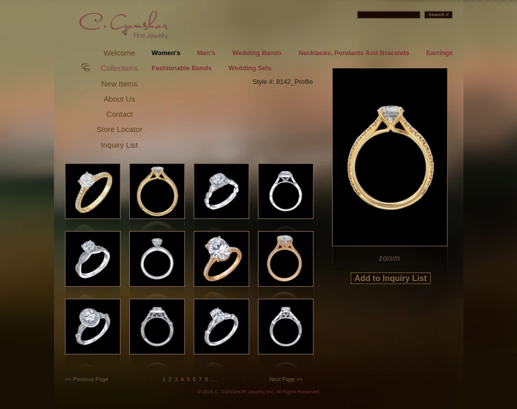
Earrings (439, 53)
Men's (206, 53)
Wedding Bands (257, 53)
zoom (389, 257)
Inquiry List (119, 145)
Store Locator (119, 129)
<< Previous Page (87, 379)
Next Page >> (286, 379)
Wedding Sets (250, 68)
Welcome (119, 53)
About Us (119, 99)
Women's (165, 53)
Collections (119, 68)
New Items (119, 83)
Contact (120, 114)
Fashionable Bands (181, 68)
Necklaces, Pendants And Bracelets (353, 53)
